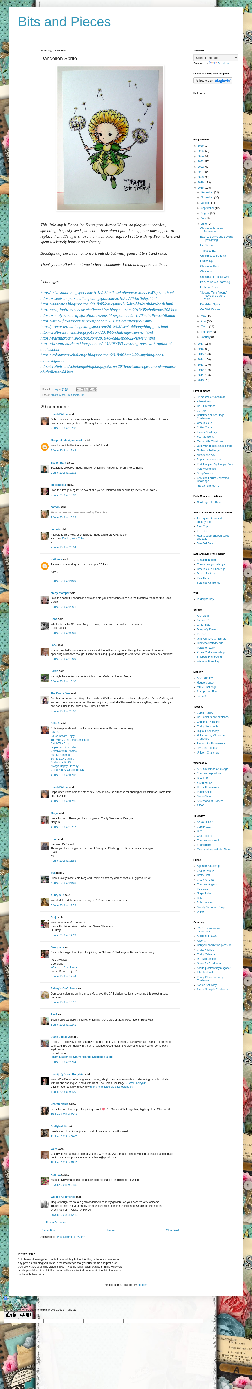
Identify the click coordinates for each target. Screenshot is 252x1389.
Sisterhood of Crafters (210, 801)
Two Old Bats (205, 543)
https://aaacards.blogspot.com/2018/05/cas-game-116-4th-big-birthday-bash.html (106, 304)
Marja (54, 813)
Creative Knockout (208, 840)
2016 (201, 349)
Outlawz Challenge (208, 450)
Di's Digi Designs (207, 958)
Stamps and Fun (207, 691)
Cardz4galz (204, 826)
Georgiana (57, 947)
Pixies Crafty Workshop (211, 652)
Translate (219, 63)
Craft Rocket (204, 835)
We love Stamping (208, 661)
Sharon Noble (59, 1104)
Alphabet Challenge (208, 866)
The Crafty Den (60, 693)
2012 (201, 370)
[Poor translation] (25, 1315)
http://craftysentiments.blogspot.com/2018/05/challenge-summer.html (96, 332)
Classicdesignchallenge (211, 564)
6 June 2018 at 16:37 (63, 1002)
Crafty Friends (205, 949)
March (205, 326)
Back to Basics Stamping (215, 282)
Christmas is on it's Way (214, 276)
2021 (201, 171)
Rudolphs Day (205, 599)
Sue (53, 872)
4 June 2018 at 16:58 (63, 860)
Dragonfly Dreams (208, 629)
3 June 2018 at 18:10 (63, 681)
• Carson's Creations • (64, 967)
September (208, 208)
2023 (201, 161)
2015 (201, 354)
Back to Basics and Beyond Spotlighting (216, 238)
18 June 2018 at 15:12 (64, 1162)
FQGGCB (203, 888)
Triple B (201, 696)
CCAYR (201, 410)
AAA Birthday (205, 677)
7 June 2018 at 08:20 (63, 1091)
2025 (201, 151)
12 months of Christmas (211, 397)
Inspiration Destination (64, 747)
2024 (201, 156)
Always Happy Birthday (64, 766)
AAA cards (203, 615)
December (207, 192)
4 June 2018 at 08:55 (63, 801)
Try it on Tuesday (207, 747)
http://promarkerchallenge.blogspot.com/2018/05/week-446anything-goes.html (104, 326)
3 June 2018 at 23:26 (63, 711)
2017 (201, 343)
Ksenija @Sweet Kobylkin (67, 1074)
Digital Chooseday (208, 731)
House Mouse (205, 682)
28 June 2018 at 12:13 (64, 1214)
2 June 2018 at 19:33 (63, 495)
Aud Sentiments (60, 754)
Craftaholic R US (61, 762)
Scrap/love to (205, 473)
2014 (201, 359)
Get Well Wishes (210, 309)
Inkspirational (205, 972)
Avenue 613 (204, 620)
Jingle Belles (204, 893)
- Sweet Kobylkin (136, 1083)
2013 (201, 364)
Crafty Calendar (206, 954)
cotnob (55, 507)
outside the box (206, 455)
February (206, 331)
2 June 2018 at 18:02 (63, 472)
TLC (83, 395)
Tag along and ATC (208, 485)
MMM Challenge (206, 687)
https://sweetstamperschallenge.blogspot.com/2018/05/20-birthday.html (98, 298)
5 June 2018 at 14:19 (63, 935)
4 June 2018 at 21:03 (63, 883)
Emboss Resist (209, 287)
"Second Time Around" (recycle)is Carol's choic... (213, 296)
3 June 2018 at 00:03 (63, 633)
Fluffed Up (206, 261)
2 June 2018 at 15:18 (63, 428)
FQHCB (201, 633)
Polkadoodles (205, 902)
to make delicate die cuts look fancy (111, 1086)
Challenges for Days (209, 502)
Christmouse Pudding (213, 255)
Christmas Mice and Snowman (212, 230)
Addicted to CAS (207, 936)
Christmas (206, 271)
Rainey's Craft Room (64, 988)
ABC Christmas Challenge (212, 769)
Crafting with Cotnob (74, 538)
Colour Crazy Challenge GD (67, 769)
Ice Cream (206, 245)
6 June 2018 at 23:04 (63, 1062)
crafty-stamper (60, 593)
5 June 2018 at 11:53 (63, 905)
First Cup (202, 526)
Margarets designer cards (67, 440)
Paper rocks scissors (209, 459)
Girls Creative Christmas (211, 638)
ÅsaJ (54, 1014)
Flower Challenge (207, 432)
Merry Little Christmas (210, 441)
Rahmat (56, 1174)
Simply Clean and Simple (212, 907)
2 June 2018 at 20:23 (63, 517)
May (204, 316)
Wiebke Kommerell (63, 1196)
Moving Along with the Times (214, 849)
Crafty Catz (203, 875)
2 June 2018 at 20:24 (63, 547)
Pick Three (203, 578)
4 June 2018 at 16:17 (63, 827)
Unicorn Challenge (208, 752)
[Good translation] (11, 1315)
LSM (199, 898)
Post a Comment (56, 1222)
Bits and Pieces (64, 21)
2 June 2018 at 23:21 (63, 607)
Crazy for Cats (205, 879)
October (206, 202)
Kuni (54, 839)
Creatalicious (204, 423)
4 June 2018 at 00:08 (63, 775)
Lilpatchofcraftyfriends (210, 643)
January (206, 337)
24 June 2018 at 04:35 (64, 1185)
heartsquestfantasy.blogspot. (214, 968)
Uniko (200, 911)
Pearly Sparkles (206, 468)
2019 (201, 182)
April (204, 321)
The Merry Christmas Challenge (70, 739)
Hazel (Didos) (59, 414)
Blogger (142, 1284)
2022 (201, 166)
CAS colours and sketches (213, 717)
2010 (201, 380)
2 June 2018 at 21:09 (63, 581)
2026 (201, 145)
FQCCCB (202, 531)
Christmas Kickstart (208, 721)
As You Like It (205, 822)
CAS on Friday (205, 870)
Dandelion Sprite (210, 304)
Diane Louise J (60, 1036)
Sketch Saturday (207, 985)
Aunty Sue (57, 895)
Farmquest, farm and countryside (209, 520)
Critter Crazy (204, 427)
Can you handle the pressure (214, 945)
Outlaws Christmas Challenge (214, 445)
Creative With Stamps (64, 751)
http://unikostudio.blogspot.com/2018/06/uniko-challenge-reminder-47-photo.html (107, 293)
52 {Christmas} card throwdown (208, 930)
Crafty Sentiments (207, 726)
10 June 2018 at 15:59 (64, 1114)
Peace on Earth (206, 647)
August (205, 213)
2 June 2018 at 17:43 (63, 450)
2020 (201, 177)
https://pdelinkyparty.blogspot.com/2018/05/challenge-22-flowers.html (97, 338)
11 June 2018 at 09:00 (64, 1136)
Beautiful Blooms (207, 559)
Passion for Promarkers (211, 743)
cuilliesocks (58, 484)
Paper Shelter (205, 791)
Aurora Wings (58, 395)
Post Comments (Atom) (71, 1236)
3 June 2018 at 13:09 (63, 659)
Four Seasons (205, 436)
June (204, 223)
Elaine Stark (58, 462)
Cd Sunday (203, 625)
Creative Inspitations (209, 773)
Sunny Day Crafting (62, 758)
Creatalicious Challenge (211, 569)
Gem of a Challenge (209, 963)
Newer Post (49, 1230)
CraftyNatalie (59, 1126)
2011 (201, 375)
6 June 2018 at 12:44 (63, 976)
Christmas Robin (210, 266)
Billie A (55, 723)
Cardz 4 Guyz (205, 712)
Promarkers (73, 395)
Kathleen (56, 559)
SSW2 (201, 805)
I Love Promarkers (208, 787)
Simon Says (204, 796)
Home (111, 1230)
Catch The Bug (60, 743)
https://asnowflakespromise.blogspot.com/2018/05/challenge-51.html (96, 321)
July (204, 218)
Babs (54, 619)
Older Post (172, 1230)
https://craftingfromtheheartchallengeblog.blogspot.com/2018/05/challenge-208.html (109, 310)
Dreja (54, 917)
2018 (201, 187)
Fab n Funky (204, 782)
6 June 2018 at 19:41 (63, 1024)
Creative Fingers (207, 884)
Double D (202, 778)
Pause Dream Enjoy (63, 736)
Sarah (54, 671)
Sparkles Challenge (208, 582)
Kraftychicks (204, 844)
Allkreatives (204, 401)
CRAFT (201, 831)
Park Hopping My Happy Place (215, 464)
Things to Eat (208, 250)
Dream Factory (206, 573)
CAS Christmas (206, 406)
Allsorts (201, 940)
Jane (54, 645)
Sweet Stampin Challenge (212, 989)
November (207, 197)
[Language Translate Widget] (216, 57)
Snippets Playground (209, 656)
